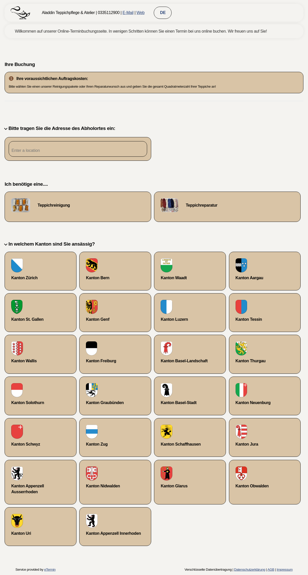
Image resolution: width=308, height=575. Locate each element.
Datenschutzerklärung (249, 569)
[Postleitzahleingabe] (78, 150)
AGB (270, 569)
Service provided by (35, 569)
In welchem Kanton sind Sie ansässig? (50, 244)
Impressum (284, 569)
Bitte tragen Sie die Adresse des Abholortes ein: (60, 128)
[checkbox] (78, 207)
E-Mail (127, 12)
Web (140, 12)
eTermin (50, 569)
